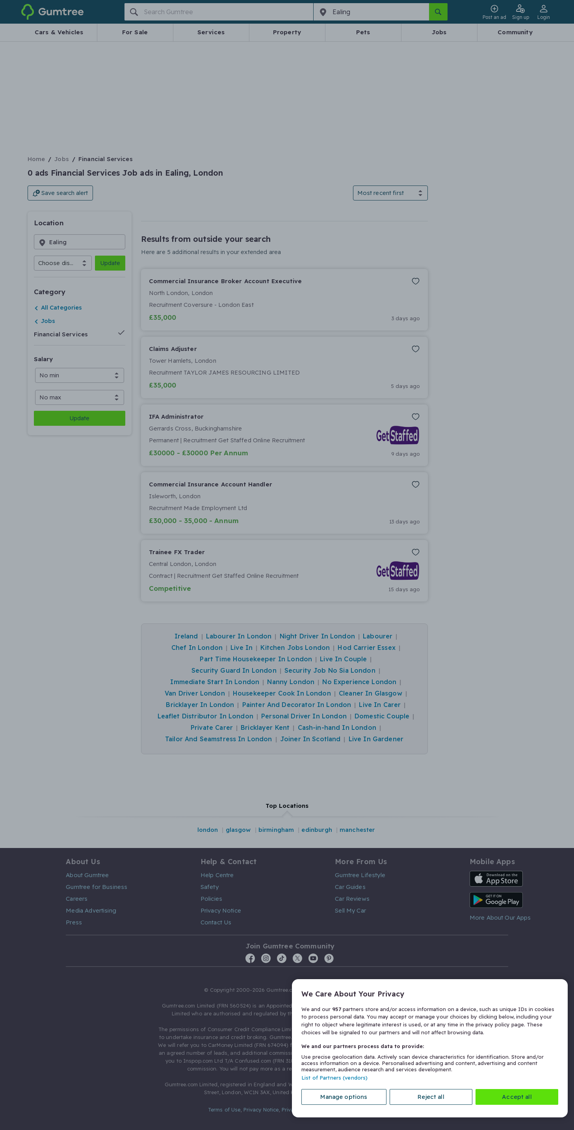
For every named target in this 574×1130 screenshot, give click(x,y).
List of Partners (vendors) (334, 1077)
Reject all (431, 1096)
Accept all (517, 1096)
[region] (430, 1048)
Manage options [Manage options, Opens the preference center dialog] (343, 1096)
